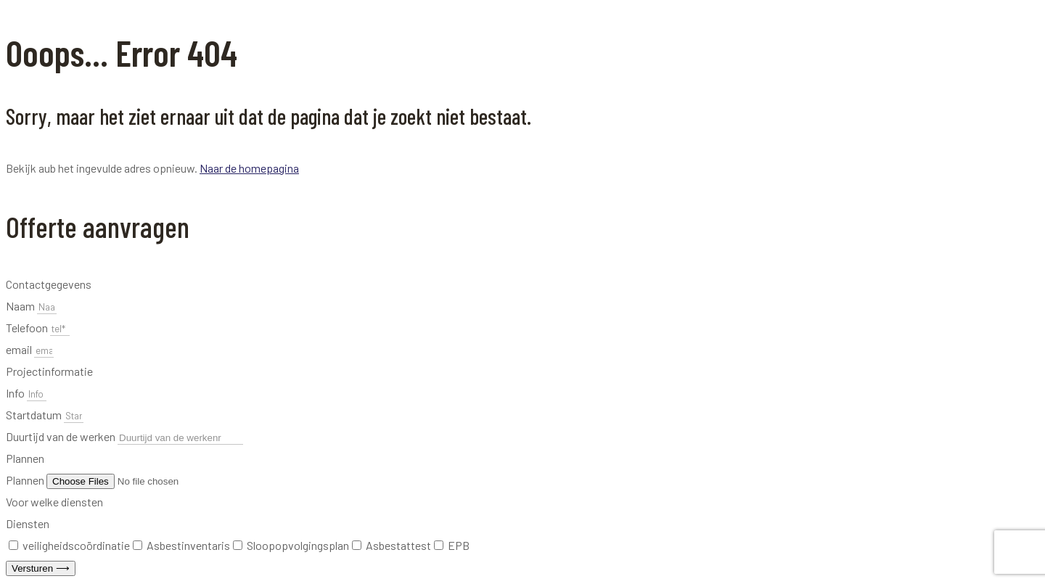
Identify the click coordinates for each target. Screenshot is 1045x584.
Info (16, 393)
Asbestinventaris (188, 545)
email (20, 349)
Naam (21, 306)
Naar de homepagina (249, 168)
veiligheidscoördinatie (76, 545)
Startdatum (35, 414)
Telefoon (28, 327)
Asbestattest (398, 545)
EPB (459, 545)
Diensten (27, 523)
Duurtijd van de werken (62, 436)
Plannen (26, 480)
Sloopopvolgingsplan (298, 545)
